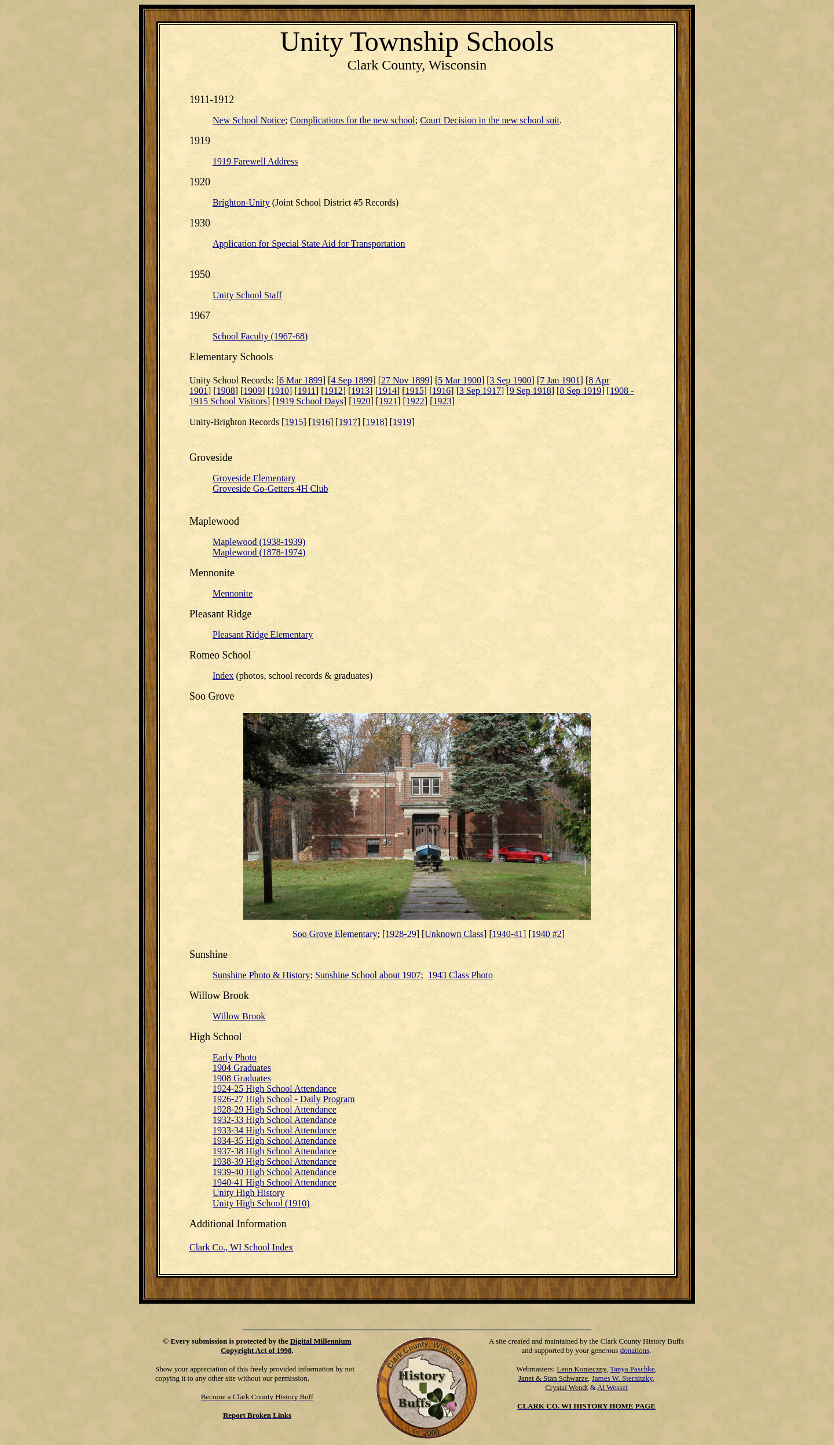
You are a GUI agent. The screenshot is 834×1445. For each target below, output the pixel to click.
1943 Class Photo (460, 975)
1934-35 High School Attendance (274, 1141)
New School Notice (249, 120)
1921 (388, 401)
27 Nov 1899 (405, 380)
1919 (402, 422)
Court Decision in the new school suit (489, 120)
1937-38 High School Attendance (274, 1151)
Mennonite (233, 593)
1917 (348, 422)
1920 (361, 401)
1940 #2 (547, 934)
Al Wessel (612, 1387)
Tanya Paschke (632, 1368)
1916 (441, 391)
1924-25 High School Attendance (274, 1088)
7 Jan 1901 (560, 380)
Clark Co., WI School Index (241, 1247)
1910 (279, 391)
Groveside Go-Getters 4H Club (270, 488)
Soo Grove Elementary (335, 934)
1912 (333, 391)
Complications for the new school (352, 120)
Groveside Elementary (254, 478)
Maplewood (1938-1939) (259, 542)
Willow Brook (239, 1016)
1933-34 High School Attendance (274, 1130)
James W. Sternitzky (622, 1378)
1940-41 (507, 934)
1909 (252, 391)
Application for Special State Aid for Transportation (309, 243)
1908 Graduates (242, 1078)
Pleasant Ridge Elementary (263, 634)
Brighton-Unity (241, 202)
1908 (226, 391)
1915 (414, 391)
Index (223, 676)
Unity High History (248, 1193)
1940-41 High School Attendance (274, 1182)
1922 (415, 401)
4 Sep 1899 (351, 380)
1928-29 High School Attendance (274, 1109)
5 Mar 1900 (459, 380)
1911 (307, 391)
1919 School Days (309, 401)
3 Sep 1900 (511, 380)
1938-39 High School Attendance (274, 1161)
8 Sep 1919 (580, 391)
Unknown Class (454, 934)
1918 (374, 422)
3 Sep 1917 (480, 391)
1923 (442, 401)
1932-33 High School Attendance (274, 1120)
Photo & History (261, 975)
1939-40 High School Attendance (274, 1172)
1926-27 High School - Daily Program (284, 1099)
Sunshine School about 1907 (368, 975)
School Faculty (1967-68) (260, 336)
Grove (222, 696)
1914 (387, 391)
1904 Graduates (242, 1068)
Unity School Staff (247, 295)
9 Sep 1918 (530, 391)
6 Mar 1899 (301, 380)
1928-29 (400, 934)
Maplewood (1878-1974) (259, 552)
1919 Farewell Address (255, 161)
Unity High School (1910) (261, 1203)
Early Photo (235, 1057)
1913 (360, 391)
